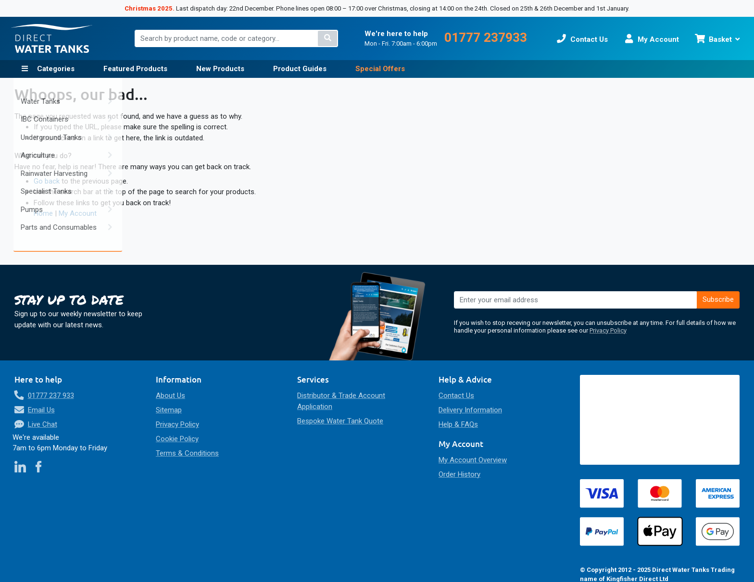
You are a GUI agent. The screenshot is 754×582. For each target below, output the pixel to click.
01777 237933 (485, 37)
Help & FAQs (458, 424)
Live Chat (42, 424)
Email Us (41, 410)
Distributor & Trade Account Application (341, 401)
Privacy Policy (608, 330)
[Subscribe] (718, 300)
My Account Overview (473, 460)
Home (43, 213)
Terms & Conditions (187, 453)
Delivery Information (470, 410)
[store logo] (52, 38)
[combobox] (236, 38)
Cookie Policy (177, 438)
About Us (170, 395)
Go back (47, 181)
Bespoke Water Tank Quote (340, 421)
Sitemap (169, 410)
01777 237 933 (51, 395)
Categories (55, 68)
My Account (78, 213)
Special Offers (380, 68)
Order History (459, 474)
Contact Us (456, 395)
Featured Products (135, 68)
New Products (220, 68)
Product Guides (300, 68)
